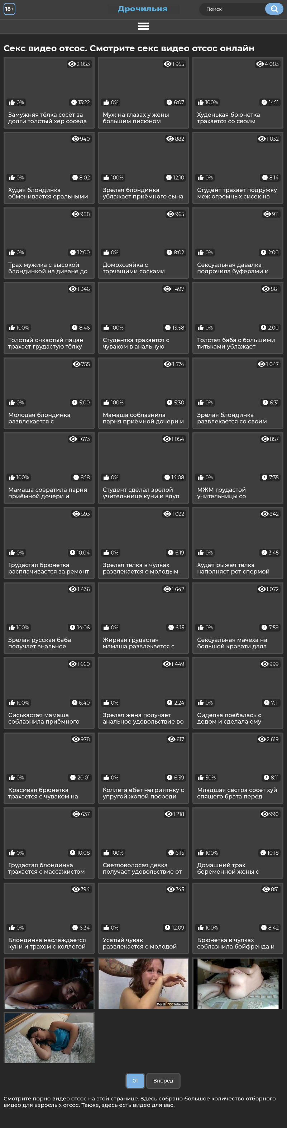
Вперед (163, 1080)
